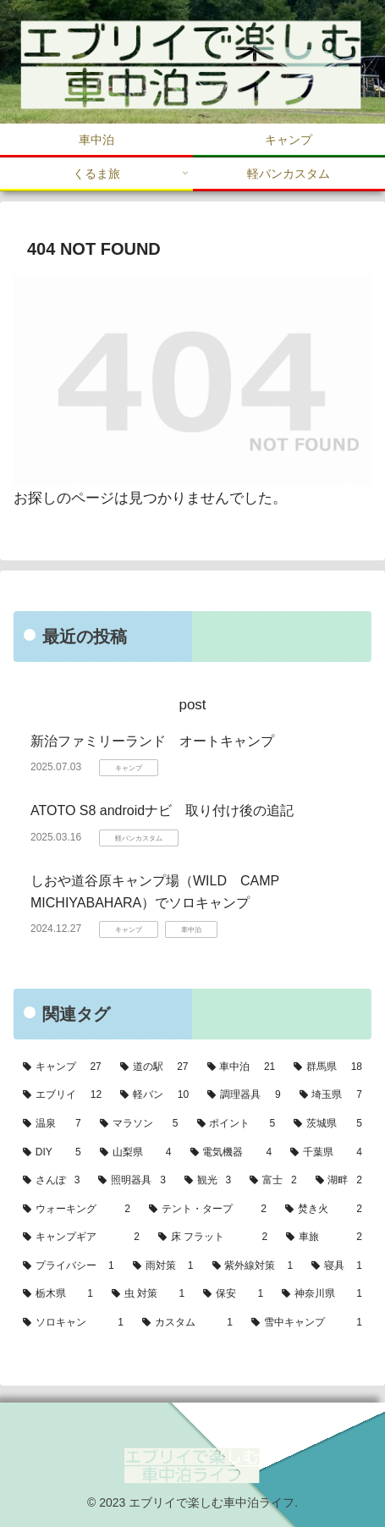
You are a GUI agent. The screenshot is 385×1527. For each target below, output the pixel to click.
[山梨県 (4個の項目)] (135, 1153)
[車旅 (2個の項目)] (324, 1237)
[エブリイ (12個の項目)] (62, 1095)
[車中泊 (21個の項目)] (241, 1067)
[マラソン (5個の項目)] (139, 1124)
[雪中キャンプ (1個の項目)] (307, 1323)
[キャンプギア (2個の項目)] (81, 1237)
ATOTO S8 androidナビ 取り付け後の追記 (162, 810)
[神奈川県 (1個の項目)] (322, 1294)
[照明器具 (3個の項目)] (132, 1180)
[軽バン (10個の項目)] (154, 1095)
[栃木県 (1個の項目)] (58, 1294)
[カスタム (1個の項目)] (187, 1323)
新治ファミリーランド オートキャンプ (152, 741)
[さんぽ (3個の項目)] (51, 1180)
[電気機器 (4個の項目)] (231, 1153)
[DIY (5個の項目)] (52, 1153)
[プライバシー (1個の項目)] (68, 1266)
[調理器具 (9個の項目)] (244, 1095)
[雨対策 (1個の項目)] (163, 1266)
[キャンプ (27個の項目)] (62, 1067)
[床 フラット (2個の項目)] (213, 1237)
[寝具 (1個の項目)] (337, 1266)
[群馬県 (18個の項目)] (328, 1067)
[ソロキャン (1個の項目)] (73, 1323)
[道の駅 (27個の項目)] (154, 1067)
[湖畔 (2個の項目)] (339, 1180)
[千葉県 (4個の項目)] (326, 1153)
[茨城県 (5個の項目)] (328, 1124)
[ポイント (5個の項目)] (236, 1124)
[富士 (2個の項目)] (273, 1180)
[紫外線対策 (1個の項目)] (253, 1266)
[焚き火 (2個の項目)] (324, 1209)
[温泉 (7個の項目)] (52, 1124)
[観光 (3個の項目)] (208, 1180)
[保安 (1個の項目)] (233, 1294)
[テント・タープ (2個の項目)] (207, 1209)
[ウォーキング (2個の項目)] (76, 1209)
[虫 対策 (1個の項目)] (148, 1294)
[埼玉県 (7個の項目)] (331, 1095)
